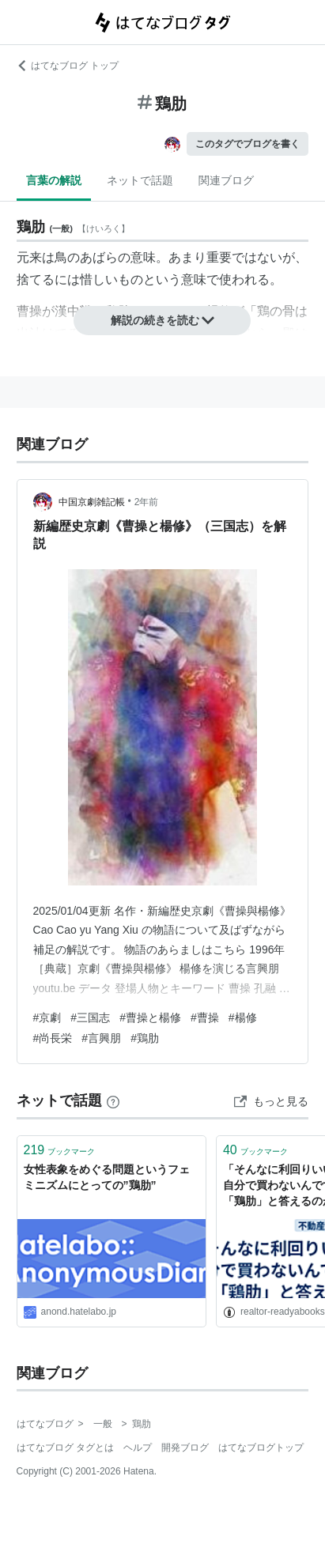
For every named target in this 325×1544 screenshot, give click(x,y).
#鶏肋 (144, 1038)
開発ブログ (185, 1447)
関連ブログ (226, 180)
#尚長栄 (53, 1038)
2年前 (146, 502)
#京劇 (47, 1017)
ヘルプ (137, 1447)
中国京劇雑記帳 (92, 502)
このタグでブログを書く (247, 143)
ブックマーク (60, 1150)
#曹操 (205, 1017)
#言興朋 (101, 1038)
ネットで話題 (140, 180)
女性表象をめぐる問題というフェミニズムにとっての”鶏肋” (107, 1177)
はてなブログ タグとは (65, 1447)
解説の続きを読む (163, 320)
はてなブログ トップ (68, 65)
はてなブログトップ (261, 1447)
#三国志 (90, 1017)
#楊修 (243, 1017)
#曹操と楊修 (150, 1017)
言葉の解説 (53, 180)
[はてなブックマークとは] (113, 1100)
